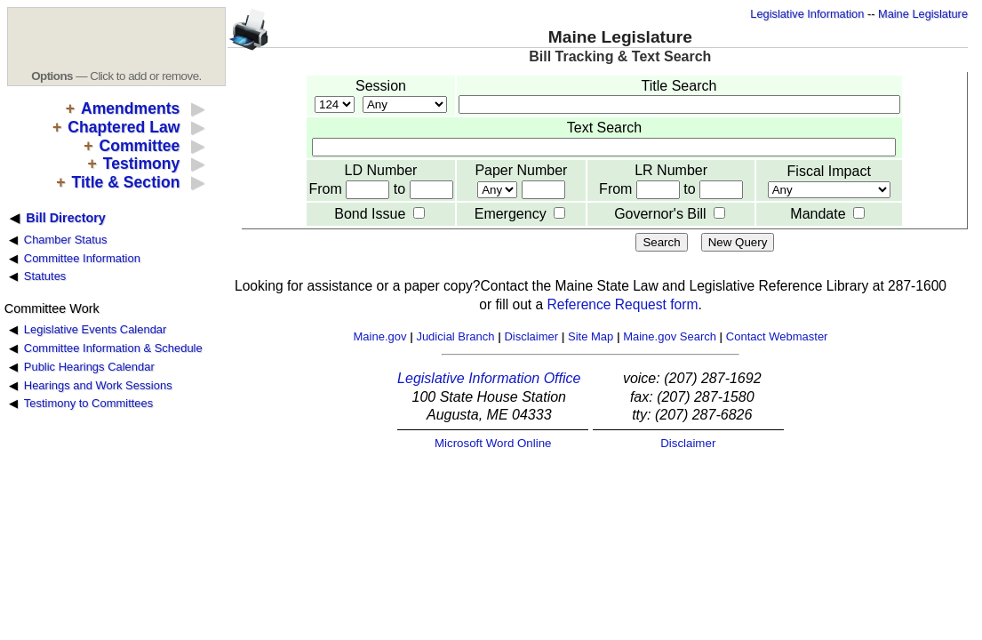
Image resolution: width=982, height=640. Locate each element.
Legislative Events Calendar (95, 329)
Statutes (45, 276)
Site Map (590, 336)
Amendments (130, 108)
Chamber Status (66, 239)
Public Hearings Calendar (89, 366)
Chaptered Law (124, 127)
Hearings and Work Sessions (98, 385)
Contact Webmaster (777, 336)
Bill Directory (66, 218)
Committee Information (82, 258)
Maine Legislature (923, 13)
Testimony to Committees (88, 403)
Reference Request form (623, 304)
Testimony (141, 163)
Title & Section (126, 182)
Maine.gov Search (669, 336)
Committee (139, 146)
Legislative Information (807, 13)
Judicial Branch (455, 336)
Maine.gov (380, 336)
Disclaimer (531, 336)
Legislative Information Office (488, 378)
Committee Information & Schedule (113, 348)
